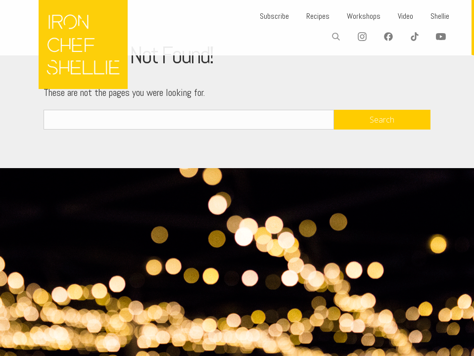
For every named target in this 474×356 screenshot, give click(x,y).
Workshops (363, 16)
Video (405, 16)
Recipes (318, 16)
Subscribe (274, 16)
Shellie (439, 16)
